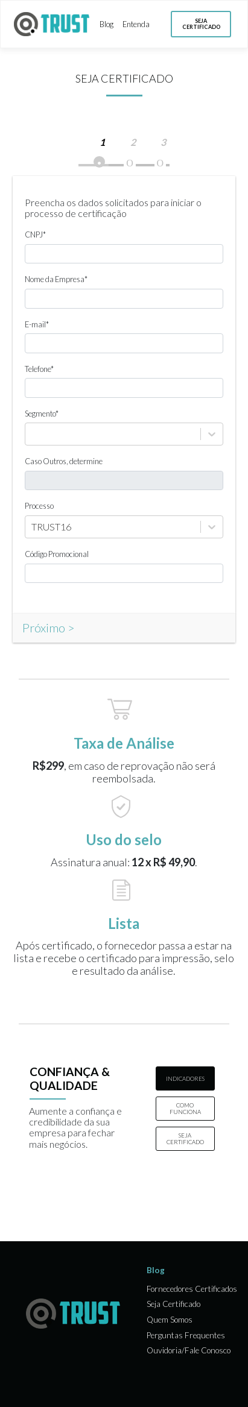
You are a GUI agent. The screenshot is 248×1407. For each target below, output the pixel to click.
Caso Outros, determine (64, 461)
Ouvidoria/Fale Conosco (189, 1350)
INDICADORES (185, 1078)
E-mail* (37, 324)
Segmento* (42, 413)
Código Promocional (57, 554)
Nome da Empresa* (56, 279)
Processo (39, 506)
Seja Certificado (173, 1304)
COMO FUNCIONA (185, 1108)
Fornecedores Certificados (192, 1289)
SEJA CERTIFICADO (185, 1138)
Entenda (136, 24)
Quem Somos (169, 1319)
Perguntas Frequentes (186, 1335)
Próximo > (48, 627)
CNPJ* (35, 234)
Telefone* (39, 369)
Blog (106, 24)
